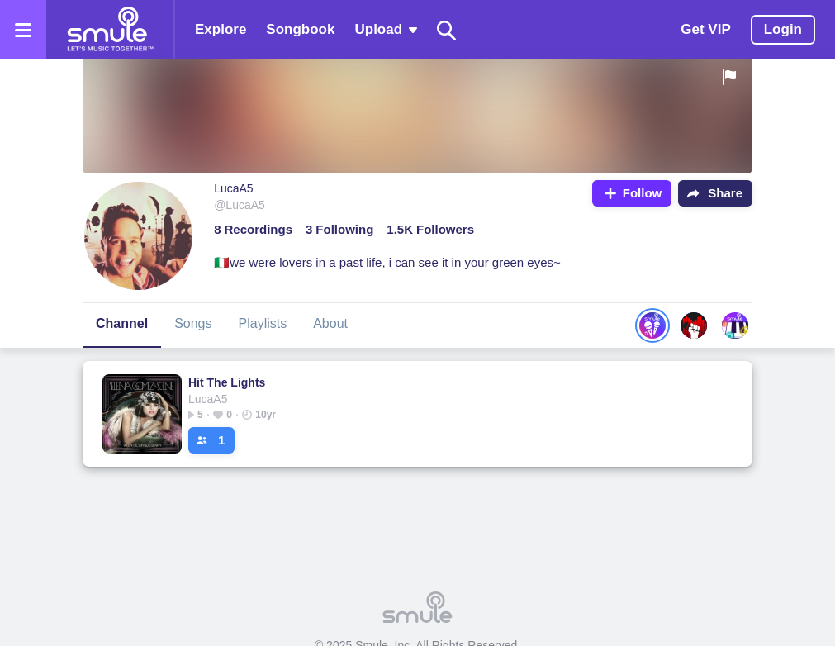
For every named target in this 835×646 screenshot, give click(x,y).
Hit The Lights (226, 382)
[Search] (446, 30)
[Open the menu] (23, 29)
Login (783, 29)
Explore (220, 29)
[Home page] (110, 29)
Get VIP (705, 29)
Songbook (300, 29)
